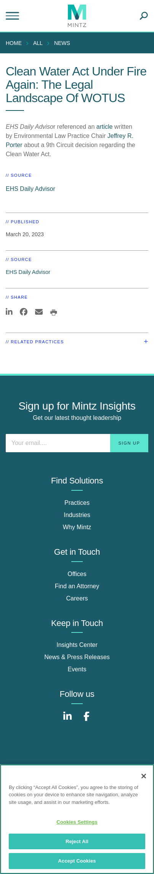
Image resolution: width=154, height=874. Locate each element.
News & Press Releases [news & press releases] (77, 657)
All (38, 43)
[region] (77, 819)
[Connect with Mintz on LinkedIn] (67, 720)
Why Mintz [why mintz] (77, 527)
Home (14, 43)
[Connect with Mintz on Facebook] (86, 720)
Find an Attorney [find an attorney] (77, 586)
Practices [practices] (77, 502)
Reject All (77, 841)
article (104, 126)
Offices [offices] (77, 574)
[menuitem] (16, 43)
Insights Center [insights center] (77, 645)
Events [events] (77, 669)
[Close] (143, 776)
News (62, 43)
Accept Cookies (77, 861)
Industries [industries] (77, 515)
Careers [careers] (77, 598)
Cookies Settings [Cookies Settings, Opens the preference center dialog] (77, 822)
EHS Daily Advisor (30, 189)
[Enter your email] (77, 443)
